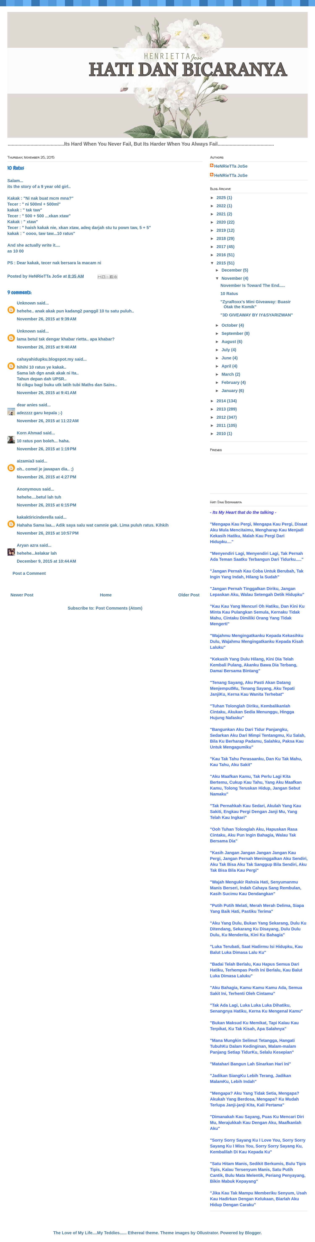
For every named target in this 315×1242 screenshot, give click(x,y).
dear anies (27, 405)
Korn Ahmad (29, 433)
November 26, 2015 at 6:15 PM (46, 505)
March (228, 374)
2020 (222, 222)
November (232, 278)
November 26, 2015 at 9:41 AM (46, 392)
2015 (222, 263)
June (227, 358)
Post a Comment (29, 573)
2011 (222, 425)
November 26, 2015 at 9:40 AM (46, 347)
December (232, 270)
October (230, 325)
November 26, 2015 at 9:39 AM (46, 319)
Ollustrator (207, 1232)
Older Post (189, 595)
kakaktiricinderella (35, 517)
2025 (222, 197)
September (233, 333)
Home (106, 595)
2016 (222, 255)
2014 (222, 401)
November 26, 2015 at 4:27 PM (46, 477)
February (231, 382)
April (227, 366)
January (230, 390)
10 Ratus (229, 293)
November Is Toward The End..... (252, 285)
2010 (222, 433)
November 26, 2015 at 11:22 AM (48, 420)
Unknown (26, 303)
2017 (222, 246)
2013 (222, 409)
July (226, 349)
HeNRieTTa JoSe (231, 166)
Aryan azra (27, 545)
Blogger (253, 1232)
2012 (222, 417)
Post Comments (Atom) (119, 608)
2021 (222, 214)
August (229, 341)
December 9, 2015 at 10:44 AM (46, 561)
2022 (222, 205)
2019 (222, 230)
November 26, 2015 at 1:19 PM (46, 449)
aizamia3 (25, 461)
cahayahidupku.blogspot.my (45, 359)
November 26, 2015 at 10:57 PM (48, 533)
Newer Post (21, 595)
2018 (222, 238)
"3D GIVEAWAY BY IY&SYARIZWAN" (256, 315)
